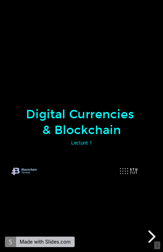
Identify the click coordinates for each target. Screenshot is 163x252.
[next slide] (150, 236)
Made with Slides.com (45, 242)
